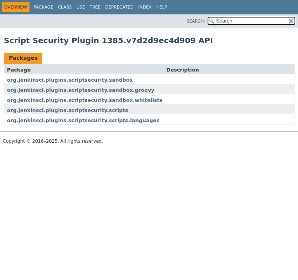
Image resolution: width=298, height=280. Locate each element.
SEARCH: (196, 21)
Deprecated (119, 7)
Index (144, 7)
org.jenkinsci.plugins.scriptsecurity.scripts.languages (83, 120)
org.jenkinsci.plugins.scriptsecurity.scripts (67, 110)
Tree (95, 7)
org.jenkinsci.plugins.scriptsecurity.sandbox (70, 80)
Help (161, 7)
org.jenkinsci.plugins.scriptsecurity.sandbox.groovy (80, 90)
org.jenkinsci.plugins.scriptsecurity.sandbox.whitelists (85, 100)
